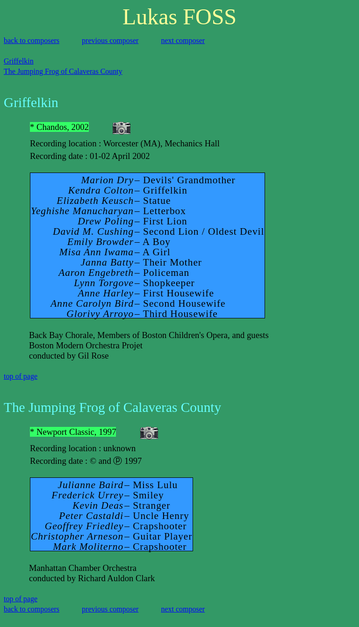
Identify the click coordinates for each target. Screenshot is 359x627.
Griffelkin (19, 61)
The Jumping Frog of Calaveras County (63, 71)
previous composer (110, 40)
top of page (20, 376)
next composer (183, 40)
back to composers (31, 40)
